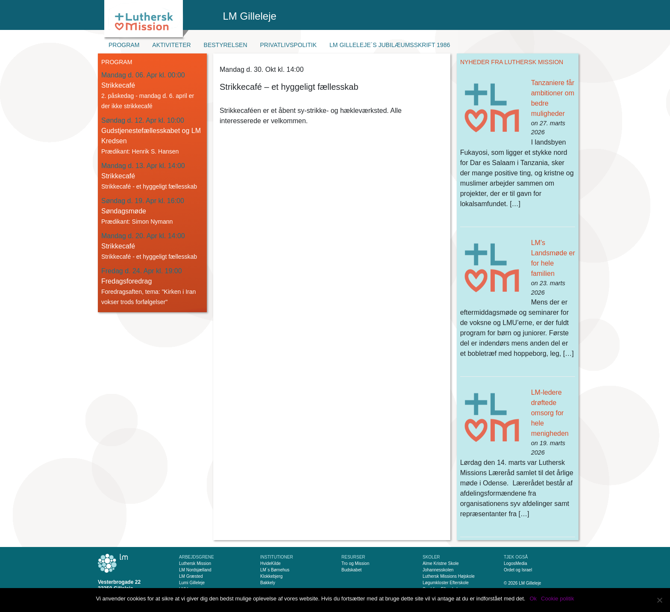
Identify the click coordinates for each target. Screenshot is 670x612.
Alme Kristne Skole (440, 563)
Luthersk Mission (195, 563)
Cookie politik (557, 598)
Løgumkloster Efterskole (446, 582)
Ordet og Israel (518, 570)
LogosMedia (515, 563)
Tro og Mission (355, 563)
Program (124, 44)
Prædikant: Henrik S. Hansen (140, 151)
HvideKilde (270, 563)
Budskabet (351, 570)
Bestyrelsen (225, 44)
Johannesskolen (438, 570)
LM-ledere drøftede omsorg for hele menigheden (550, 413)
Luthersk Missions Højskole (449, 576)
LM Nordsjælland (195, 570)
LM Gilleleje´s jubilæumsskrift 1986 (389, 44)
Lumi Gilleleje (192, 582)
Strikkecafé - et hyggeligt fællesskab (149, 186)
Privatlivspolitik (288, 44)
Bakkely (267, 582)
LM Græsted (191, 576)
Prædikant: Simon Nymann (137, 221)
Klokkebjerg (271, 576)
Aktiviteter (171, 44)
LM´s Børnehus (274, 570)
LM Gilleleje (249, 16)
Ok (533, 598)
